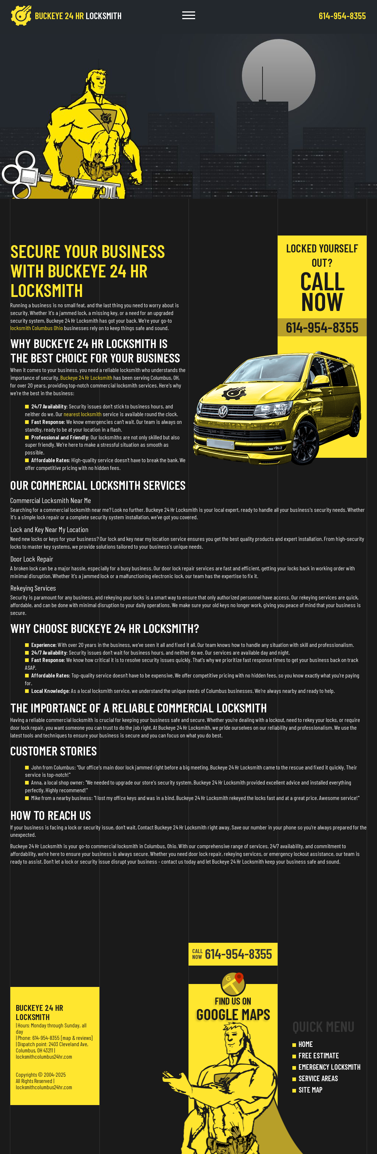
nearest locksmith (83, 413)
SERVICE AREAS (318, 1078)
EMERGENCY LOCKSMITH (329, 1066)
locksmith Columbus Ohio (36, 327)
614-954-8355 (322, 327)
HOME (306, 1044)
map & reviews (77, 1037)
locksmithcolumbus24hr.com (44, 1056)
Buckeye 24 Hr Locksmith (86, 377)
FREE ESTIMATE (319, 1055)
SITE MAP (311, 1089)
